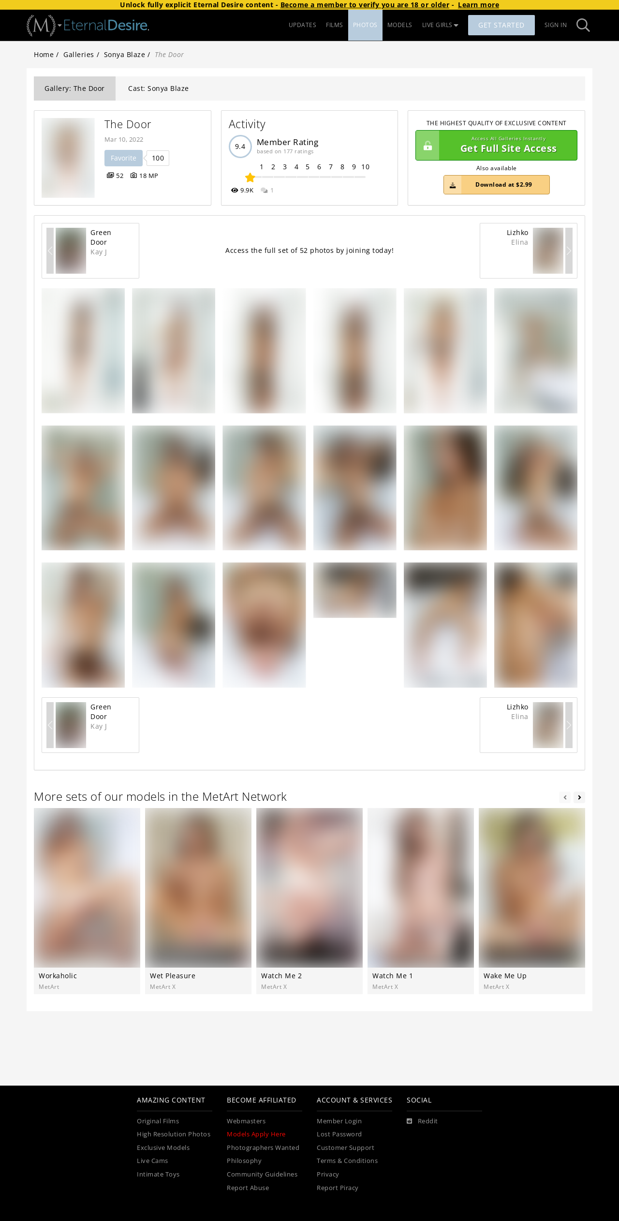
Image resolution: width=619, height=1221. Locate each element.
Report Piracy (338, 1188)
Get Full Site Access (494, 146)
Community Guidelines (262, 1174)
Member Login (339, 1121)
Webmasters (246, 1121)
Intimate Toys (158, 1174)
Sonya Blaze (125, 54)
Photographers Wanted (263, 1148)
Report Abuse (248, 1188)
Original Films (158, 1121)
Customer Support (345, 1148)
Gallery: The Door (74, 88)
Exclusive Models (163, 1148)
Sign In (556, 25)
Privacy (328, 1174)
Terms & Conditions (347, 1161)
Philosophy (244, 1161)
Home (44, 54)
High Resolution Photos (173, 1134)
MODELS (400, 25)
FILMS (334, 25)
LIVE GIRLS (440, 25)
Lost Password (339, 1134)
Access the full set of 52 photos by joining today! (309, 250)
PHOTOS (365, 25)
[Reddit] (422, 1121)
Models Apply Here (256, 1134)
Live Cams (152, 1161)
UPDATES (303, 25)
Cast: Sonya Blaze (158, 88)
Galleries (78, 54)
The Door (128, 124)
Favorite (123, 157)
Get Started (501, 24)
